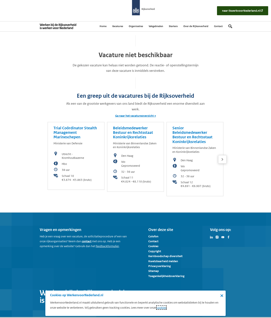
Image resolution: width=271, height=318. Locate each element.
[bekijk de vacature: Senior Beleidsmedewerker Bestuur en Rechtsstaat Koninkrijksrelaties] (195, 159)
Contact (153, 241)
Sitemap (153, 271)
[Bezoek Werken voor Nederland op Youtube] (223, 237)
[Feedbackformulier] (107, 246)
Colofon (153, 236)
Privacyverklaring (159, 266)
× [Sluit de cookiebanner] (222, 295)
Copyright (154, 251)
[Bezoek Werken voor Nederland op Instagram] (217, 237)
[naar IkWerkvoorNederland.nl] (242, 10)
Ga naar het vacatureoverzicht (134, 115)
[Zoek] (230, 26)
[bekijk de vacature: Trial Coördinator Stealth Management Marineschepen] (76, 156)
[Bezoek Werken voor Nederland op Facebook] (228, 237)
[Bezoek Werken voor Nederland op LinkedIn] (211, 237)
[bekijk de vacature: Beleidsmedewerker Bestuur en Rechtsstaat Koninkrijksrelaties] (135, 157)
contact (86, 241)
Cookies (153, 246)
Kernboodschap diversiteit (165, 256)
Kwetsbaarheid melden (163, 261)
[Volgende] (222, 159)
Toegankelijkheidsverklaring (166, 276)
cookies (161, 307)
